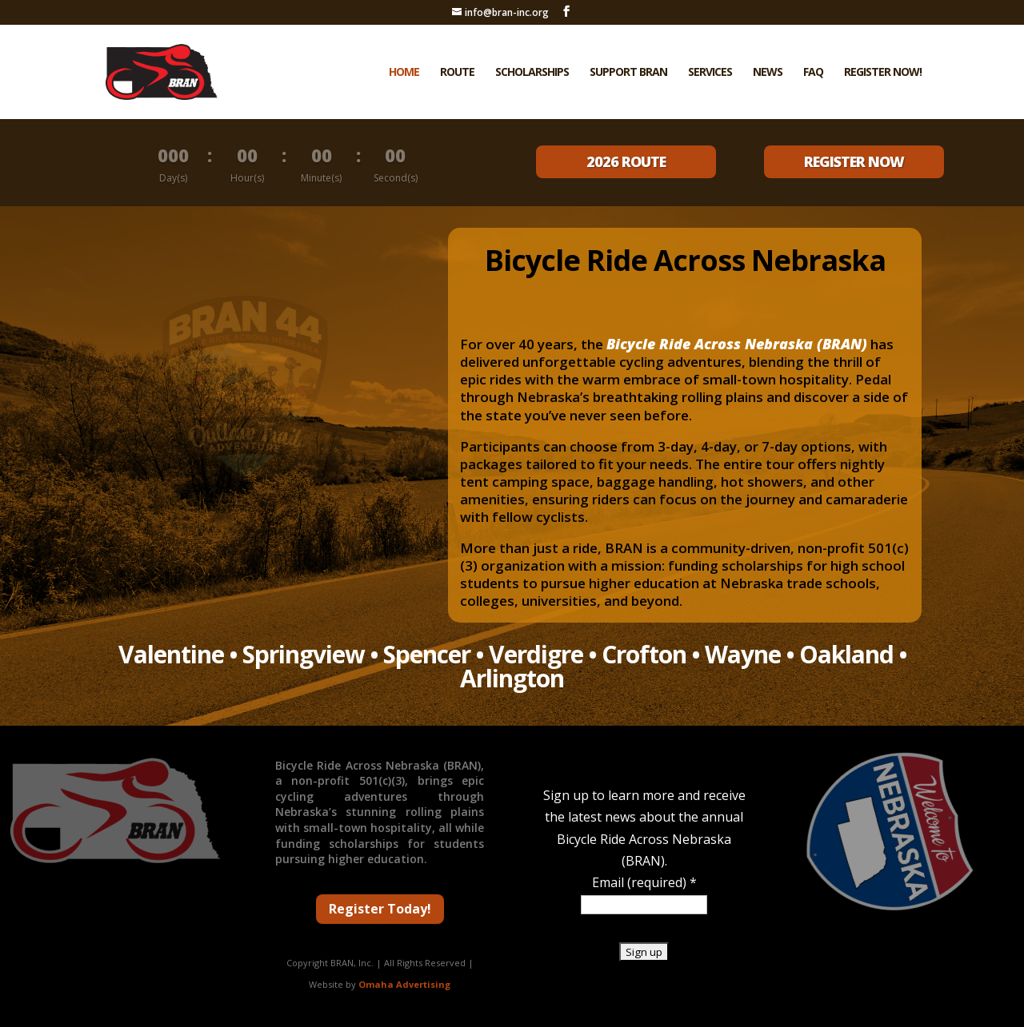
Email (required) (644, 882)
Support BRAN (628, 72)
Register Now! (883, 72)
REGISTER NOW (854, 161)
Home (404, 72)
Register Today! (380, 909)
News (767, 72)
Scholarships (532, 72)
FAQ (813, 72)
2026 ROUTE (626, 161)
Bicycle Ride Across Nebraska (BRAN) (736, 343)
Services (710, 72)
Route (457, 72)
